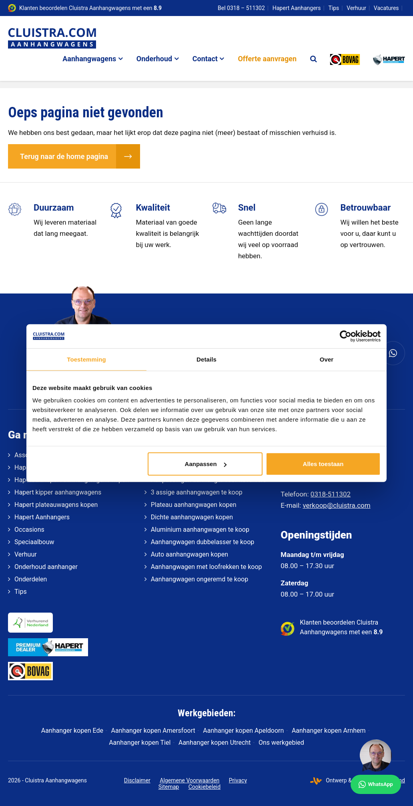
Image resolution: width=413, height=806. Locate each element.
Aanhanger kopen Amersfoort (153, 730)
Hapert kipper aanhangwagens (57, 492)
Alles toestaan (323, 463)
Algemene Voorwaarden (189, 780)
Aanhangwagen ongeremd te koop (200, 579)
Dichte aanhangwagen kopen (192, 517)
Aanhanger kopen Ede (72, 730)
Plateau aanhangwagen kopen (194, 505)
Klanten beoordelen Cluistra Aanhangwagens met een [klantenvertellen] (90, 8)
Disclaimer (137, 780)
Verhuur (356, 8)
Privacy (238, 780)
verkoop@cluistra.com (336, 505)
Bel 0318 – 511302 (241, 8)
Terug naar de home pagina (64, 156)
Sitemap (168, 787)
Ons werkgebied (281, 742)
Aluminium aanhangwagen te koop (200, 529)
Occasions (29, 529)
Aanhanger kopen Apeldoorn (243, 730)
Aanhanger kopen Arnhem (329, 730)
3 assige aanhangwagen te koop (197, 492)
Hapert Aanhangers (297, 8)
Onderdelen (30, 579)
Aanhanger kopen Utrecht (214, 742)
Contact (205, 58)
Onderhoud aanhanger (46, 567)
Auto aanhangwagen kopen (189, 554)
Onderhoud (154, 58)
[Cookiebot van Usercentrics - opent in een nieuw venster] (346, 336)
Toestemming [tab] (86, 359)
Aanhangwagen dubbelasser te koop (203, 542)
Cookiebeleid (204, 787)
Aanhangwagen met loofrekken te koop (206, 567)
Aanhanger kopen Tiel (139, 742)
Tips (334, 8)
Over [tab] (327, 359)
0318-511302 (331, 494)
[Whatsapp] (393, 353)
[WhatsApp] (376, 767)
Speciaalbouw (34, 542)
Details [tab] (206, 359)
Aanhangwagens (89, 58)
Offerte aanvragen (267, 58)
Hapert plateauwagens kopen (56, 505)
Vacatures (386, 8)
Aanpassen (206, 463)
